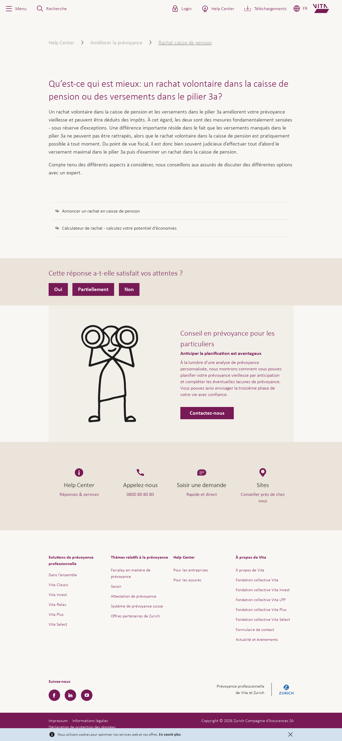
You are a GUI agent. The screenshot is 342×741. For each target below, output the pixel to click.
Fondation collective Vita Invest (263, 589)
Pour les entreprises (190, 570)
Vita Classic (58, 584)
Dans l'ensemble (63, 575)
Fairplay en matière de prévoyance (130, 573)
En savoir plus (170, 734)
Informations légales (90, 720)
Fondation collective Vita (257, 580)
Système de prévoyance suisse (137, 606)
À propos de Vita (250, 570)
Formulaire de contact (255, 629)
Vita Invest (58, 594)
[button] (15, 8)
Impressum (58, 720)
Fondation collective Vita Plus (261, 609)
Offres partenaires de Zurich (135, 616)
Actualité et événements (257, 639)
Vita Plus (56, 614)
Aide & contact (300, 725)
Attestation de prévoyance (133, 596)
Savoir (116, 586)
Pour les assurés (187, 580)
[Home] (325, 8)
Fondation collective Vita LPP (261, 599)
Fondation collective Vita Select (263, 619)
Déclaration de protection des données (82, 727)
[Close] (290, 734)
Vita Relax (57, 604)
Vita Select (58, 624)
